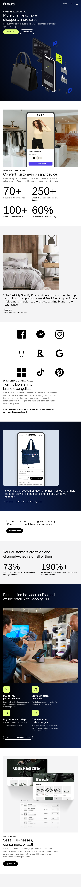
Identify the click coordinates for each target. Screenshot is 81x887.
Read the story (15, 531)
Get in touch (27, 32)
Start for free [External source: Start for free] (68, 4)
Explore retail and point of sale (17, 737)
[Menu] (76, 3)
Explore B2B (10, 864)
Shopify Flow (13, 403)
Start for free (10, 32)
